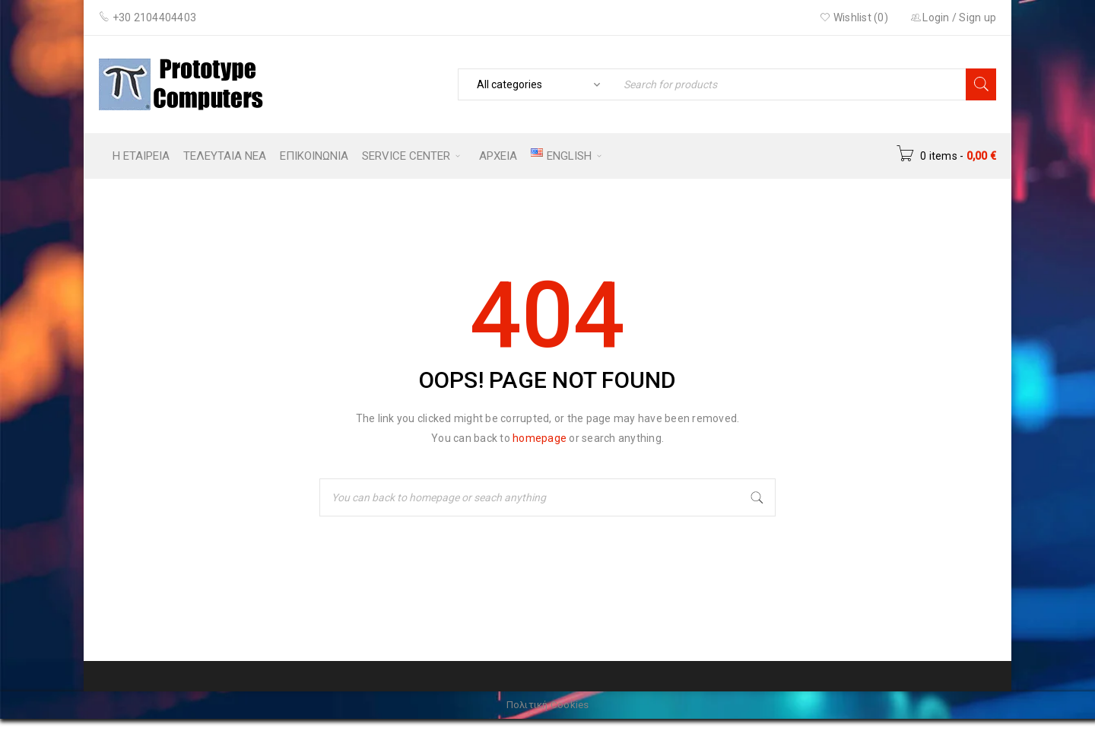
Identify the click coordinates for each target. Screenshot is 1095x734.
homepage (540, 438)
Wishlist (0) (854, 17)
